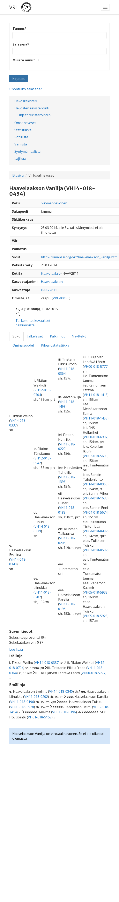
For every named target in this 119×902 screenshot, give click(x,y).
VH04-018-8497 (95, 531)
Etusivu (18, 175)
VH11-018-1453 (95, 418)
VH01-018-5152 (40, 717)
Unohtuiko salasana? (25, 89)
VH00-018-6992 (95, 437)
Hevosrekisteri (25, 101)
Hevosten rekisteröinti (31, 108)
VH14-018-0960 (95, 484)
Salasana (21, 44)
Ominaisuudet (23, 345)
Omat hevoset (25, 123)
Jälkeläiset (35, 336)
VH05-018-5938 (95, 592)
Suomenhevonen (54, 203)
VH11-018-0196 (22, 701)
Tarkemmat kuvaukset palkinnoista (32, 323)
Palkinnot (57, 336)
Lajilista (20, 158)
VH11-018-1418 (95, 394)
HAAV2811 (49, 290)
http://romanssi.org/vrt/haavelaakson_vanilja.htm (79, 257)
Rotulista (21, 137)
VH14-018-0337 (47, 662)
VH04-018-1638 (95, 498)
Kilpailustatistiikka (55, 345)
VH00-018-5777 (95, 366)
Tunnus (20, 28)
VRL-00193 (61, 298)
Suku (16, 336)
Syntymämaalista (27, 151)
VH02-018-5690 (95, 456)
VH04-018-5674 (95, 512)
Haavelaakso (51, 273)
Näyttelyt (79, 336)
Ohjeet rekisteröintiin (34, 115)
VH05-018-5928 (95, 616)
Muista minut (24, 60)
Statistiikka (22, 130)
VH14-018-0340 (61, 691)
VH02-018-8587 (95, 550)
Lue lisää (16, 649)
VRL (13, 7)
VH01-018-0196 (64, 712)
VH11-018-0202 (36, 696)
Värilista (20, 144)
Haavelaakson (52, 281)
